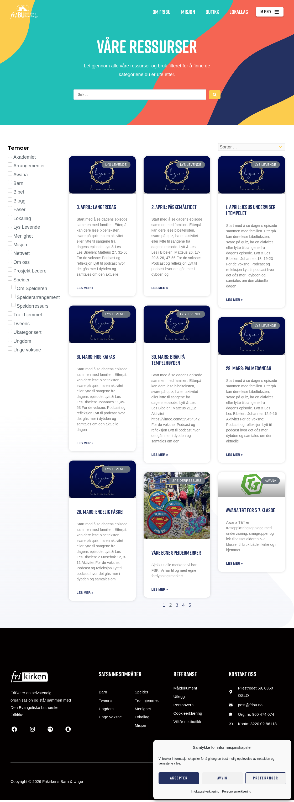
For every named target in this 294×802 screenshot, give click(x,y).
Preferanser (266, 778)
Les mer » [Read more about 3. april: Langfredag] (85, 289)
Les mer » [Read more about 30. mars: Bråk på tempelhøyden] (159, 456)
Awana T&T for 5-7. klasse (250, 511)
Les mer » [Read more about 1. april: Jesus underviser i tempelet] (234, 300)
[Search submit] (214, 94)
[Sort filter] (251, 147)
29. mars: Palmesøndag (248, 369)
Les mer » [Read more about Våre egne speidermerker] (159, 591)
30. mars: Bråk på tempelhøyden (168, 360)
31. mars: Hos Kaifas (96, 357)
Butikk (212, 12)
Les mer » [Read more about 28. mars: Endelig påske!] (85, 594)
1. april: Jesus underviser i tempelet (250, 210)
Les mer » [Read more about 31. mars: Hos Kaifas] (85, 444)
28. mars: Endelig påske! (100, 513)
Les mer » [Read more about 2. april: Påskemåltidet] (159, 289)
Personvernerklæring (236, 791)
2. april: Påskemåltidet (174, 207)
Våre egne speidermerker (176, 554)
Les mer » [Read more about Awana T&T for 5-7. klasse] (234, 565)
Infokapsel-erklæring (205, 791)
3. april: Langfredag (97, 207)
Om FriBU (162, 12)
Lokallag (238, 12)
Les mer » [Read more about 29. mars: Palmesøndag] (234, 456)
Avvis (222, 778)
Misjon (188, 12)
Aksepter (179, 778)
